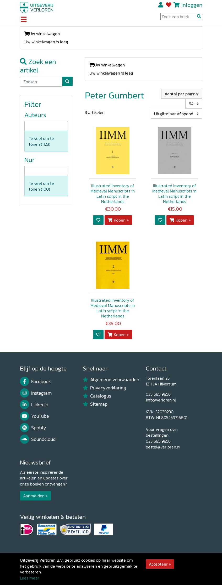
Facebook (35, 381)
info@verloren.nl (161, 400)
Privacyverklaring (104, 387)
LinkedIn (34, 404)
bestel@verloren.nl (163, 447)
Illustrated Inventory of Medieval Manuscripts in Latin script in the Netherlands (112, 193)
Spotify (33, 427)
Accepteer (158, 564)
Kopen (117, 220)
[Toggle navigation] (24, 19)
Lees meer (29, 578)
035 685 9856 (158, 394)
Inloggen (191, 5)
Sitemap (95, 404)
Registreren (161, 5)
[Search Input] (181, 16)
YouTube (34, 416)
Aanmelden (34, 496)
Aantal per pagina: (182, 94)
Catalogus (97, 396)
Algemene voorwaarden (111, 379)
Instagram (36, 393)
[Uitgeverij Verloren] (36, 7)
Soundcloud (38, 439)
